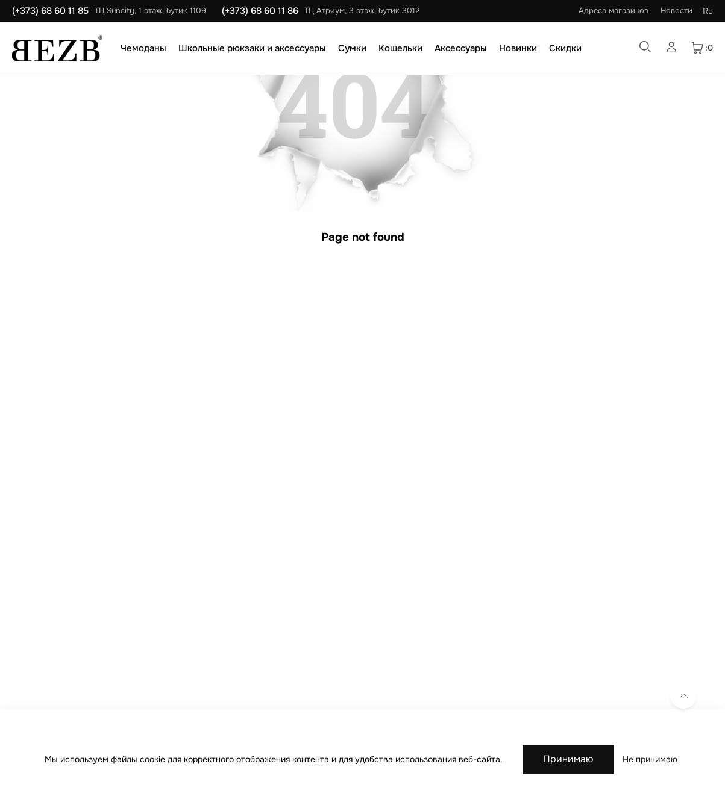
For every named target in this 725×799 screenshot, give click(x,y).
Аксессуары (461, 48)
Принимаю (568, 759)
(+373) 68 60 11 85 (50, 11)
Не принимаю (650, 759)
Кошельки (400, 48)
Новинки (518, 48)
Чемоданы (143, 48)
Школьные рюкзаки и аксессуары (252, 48)
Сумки (352, 48)
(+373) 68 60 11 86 (260, 11)
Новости (676, 10)
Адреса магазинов (613, 10)
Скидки (565, 48)
